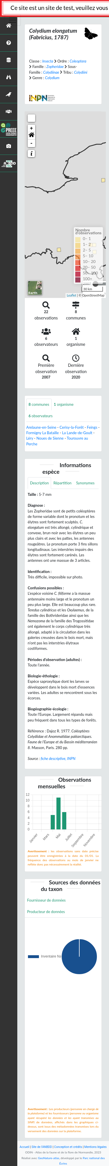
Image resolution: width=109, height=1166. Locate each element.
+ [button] (31, 128)
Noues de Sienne (50, 438)
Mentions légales (95, 1147)
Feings (92, 427)
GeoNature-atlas (48, 1158)
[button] (31, 136)
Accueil (24, 1147)
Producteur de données (46, 911)
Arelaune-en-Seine (41, 427)
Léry (29, 438)
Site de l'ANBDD (41, 1147)
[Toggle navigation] (13, 20)
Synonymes (85, 483)
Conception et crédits (68, 1147)
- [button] (31, 143)
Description (39, 483)
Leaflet (71, 295)
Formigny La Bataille (42, 432)
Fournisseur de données (46, 900)
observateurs (40, 416)
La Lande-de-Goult (77, 432)
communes (39, 404)
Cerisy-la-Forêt (72, 427)
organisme (64, 404)
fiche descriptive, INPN (58, 758)
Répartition (62, 483)
